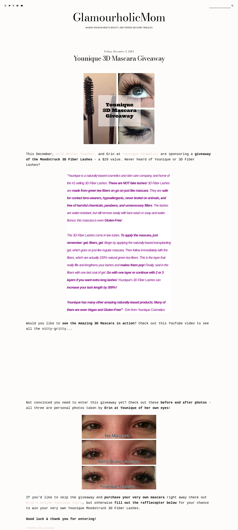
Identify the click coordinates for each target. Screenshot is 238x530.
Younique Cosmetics (141, 154)
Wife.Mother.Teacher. (76, 154)
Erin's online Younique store (54, 503)
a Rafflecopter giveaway (40, 527)
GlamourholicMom (119, 17)
